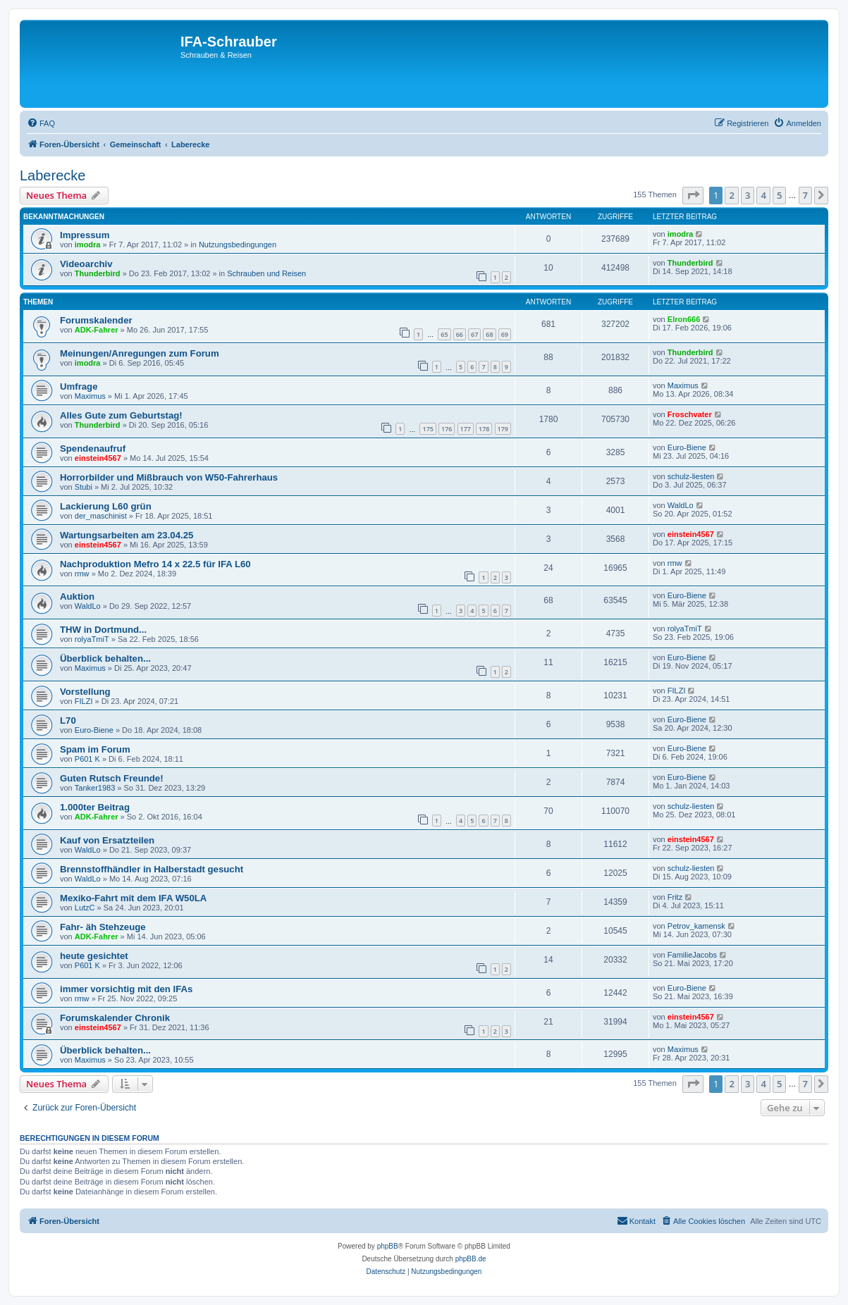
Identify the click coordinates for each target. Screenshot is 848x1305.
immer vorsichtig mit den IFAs (126, 989)
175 (427, 428)
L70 (68, 720)
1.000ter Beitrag (95, 807)
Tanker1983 (95, 788)
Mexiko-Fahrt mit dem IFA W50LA (133, 898)
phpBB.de (470, 1259)
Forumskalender (96, 320)
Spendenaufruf (92, 448)
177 (465, 428)
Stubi (83, 487)
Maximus (90, 396)
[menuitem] (41, 123)
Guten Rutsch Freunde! (112, 778)
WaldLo (681, 505)
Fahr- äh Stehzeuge (103, 927)
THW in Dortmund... (103, 629)
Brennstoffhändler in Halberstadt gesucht (151, 869)
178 (484, 428)
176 (446, 428)
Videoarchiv (86, 264)
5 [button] (779, 195)
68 (489, 334)
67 (474, 334)
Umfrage (79, 386)
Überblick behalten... (105, 658)
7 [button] (805, 195)
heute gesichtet (94, 956)
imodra (88, 244)
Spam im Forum (95, 749)
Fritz (675, 897)
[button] (692, 195)
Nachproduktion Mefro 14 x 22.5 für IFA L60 (155, 564)
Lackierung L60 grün (106, 506)
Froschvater (690, 414)
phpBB (387, 1246)
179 (503, 428)
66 (459, 334)
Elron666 (684, 319)
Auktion (77, 596)
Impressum (84, 235)
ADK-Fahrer (96, 330)
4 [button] (763, 195)
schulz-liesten (691, 476)
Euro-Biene (687, 447)
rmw (82, 573)
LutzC (85, 907)
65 (444, 334)
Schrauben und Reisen (266, 273)
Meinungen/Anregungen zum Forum (139, 353)
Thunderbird (98, 273)
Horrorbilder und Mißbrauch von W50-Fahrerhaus (169, 477)
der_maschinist (101, 516)
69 (504, 334)
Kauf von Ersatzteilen (107, 840)
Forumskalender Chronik (115, 1018)
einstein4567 (98, 458)
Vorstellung (85, 691)
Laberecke (52, 175)
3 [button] (747, 195)
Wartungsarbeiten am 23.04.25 (126, 535)
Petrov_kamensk (696, 926)
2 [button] (731, 195)
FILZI (84, 701)
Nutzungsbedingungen (237, 244)
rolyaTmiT (92, 639)
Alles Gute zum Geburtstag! (121, 415)
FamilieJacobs (692, 955)
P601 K (87, 759)
